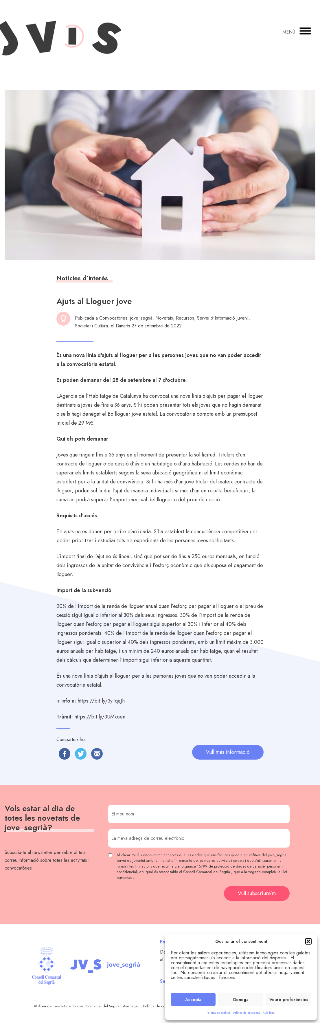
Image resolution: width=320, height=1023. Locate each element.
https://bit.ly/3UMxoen (99, 716)
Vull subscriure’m (257, 893)
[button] (308, 941)
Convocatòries (113, 318)
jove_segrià (141, 318)
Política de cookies (218, 1013)
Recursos (185, 318)
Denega (241, 999)
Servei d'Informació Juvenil (223, 318)
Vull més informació (228, 752)
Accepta (193, 999)
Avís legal (269, 1013)
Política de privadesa (246, 1013)
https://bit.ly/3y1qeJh (101, 701)
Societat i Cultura (91, 325)
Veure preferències (288, 999)
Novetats (164, 318)
